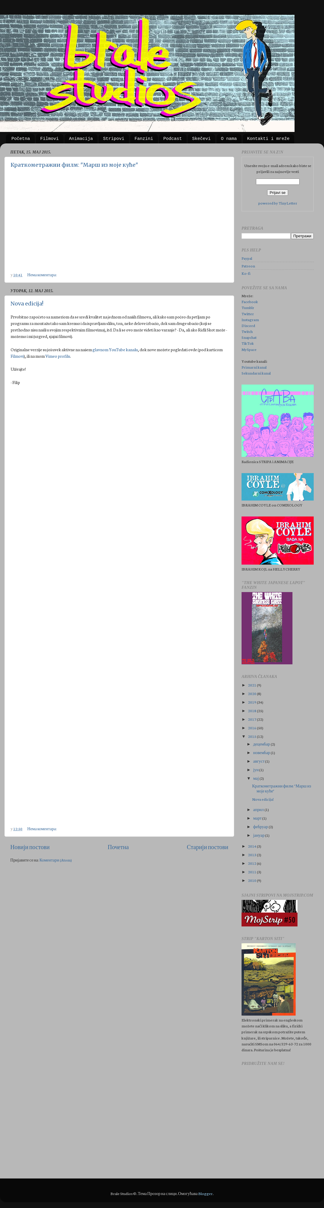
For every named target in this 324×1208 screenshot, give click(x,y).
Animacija (81, 138)
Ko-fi (246, 273)
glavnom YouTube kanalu (115, 349)
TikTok (248, 343)
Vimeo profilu (57, 356)
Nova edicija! (27, 303)
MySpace (249, 349)
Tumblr (248, 307)
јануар (259, 835)
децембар (262, 743)
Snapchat (249, 337)
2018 (252, 710)
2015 (252, 736)
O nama (229, 138)
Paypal (247, 258)
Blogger (205, 1193)
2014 (252, 846)
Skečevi (201, 138)
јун (256, 769)
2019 (252, 701)
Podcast (172, 138)
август (259, 761)
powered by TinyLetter (277, 202)
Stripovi (113, 138)
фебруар (261, 826)
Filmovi (49, 138)
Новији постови (30, 847)
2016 (252, 727)
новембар (262, 752)
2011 (252, 871)
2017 (252, 719)
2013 (252, 854)
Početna (20, 138)
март (257, 817)
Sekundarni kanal (256, 372)
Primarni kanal (254, 367)
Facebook (250, 301)
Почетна (118, 847)
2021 (252, 684)
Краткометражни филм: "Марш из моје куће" (74, 164)
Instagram (250, 319)
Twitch (247, 331)
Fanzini (144, 138)
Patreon (248, 265)
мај (256, 778)
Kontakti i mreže (268, 138)
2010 (252, 880)
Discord (248, 325)
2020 (252, 693)
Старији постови (207, 847)
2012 (252, 863)
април (259, 809)
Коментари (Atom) (55, 859)
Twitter (248, 313)
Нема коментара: (42, 274)
